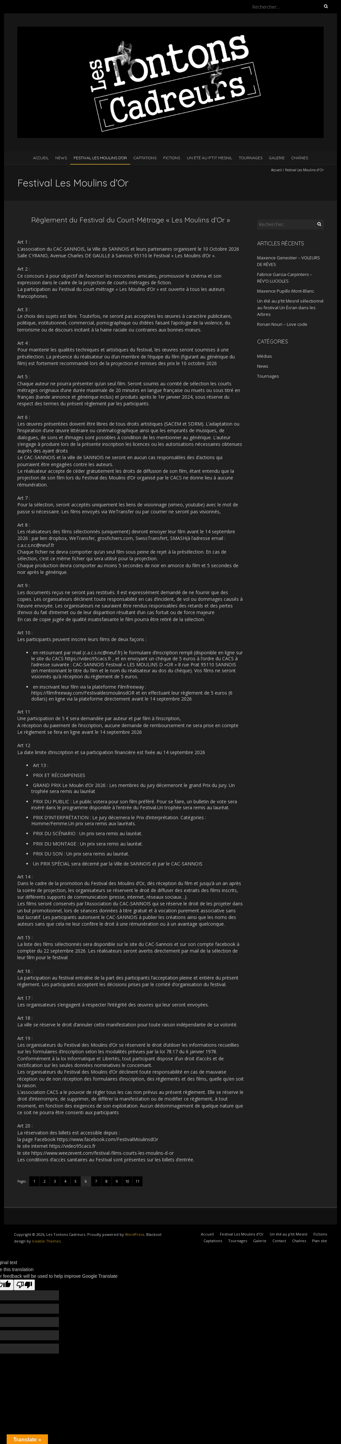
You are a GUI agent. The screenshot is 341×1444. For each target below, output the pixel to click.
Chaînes (299, 157)
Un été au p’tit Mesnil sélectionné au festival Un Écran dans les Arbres (290, 307)
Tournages (250, 157)
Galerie (277, 157)
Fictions (171, 157)
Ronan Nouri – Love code (282, 324)
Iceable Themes (46, 1241)
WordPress (134, 1234)
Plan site (319, 1240)
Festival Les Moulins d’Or (100, 157)
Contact (279, 1240)
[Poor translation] (24, 1284)
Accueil (41, 157)
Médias (264, 356)
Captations (145, 157)
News (61, 157)
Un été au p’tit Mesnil (209, 157)
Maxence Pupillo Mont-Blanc (285, 291)
